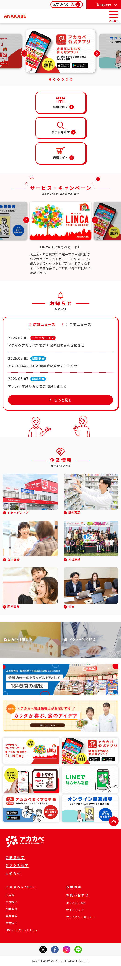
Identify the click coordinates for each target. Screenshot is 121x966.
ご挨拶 (10, 895)
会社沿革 (11, 916)
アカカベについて (21, 887)
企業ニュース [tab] (80, 324)
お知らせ (13, 874)
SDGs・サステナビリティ (22, 930)
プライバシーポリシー (80, 917)
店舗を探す (15, 858)
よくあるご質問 (76, 902)
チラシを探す (17, 865)
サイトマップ (74, 910)
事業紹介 (11, 923)
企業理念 (11, 909)
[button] (96, 53)
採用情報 (74, 887)
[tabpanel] (60, 368)
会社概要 (11, 902)
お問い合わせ (77, 895)
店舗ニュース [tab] (44, 324)
